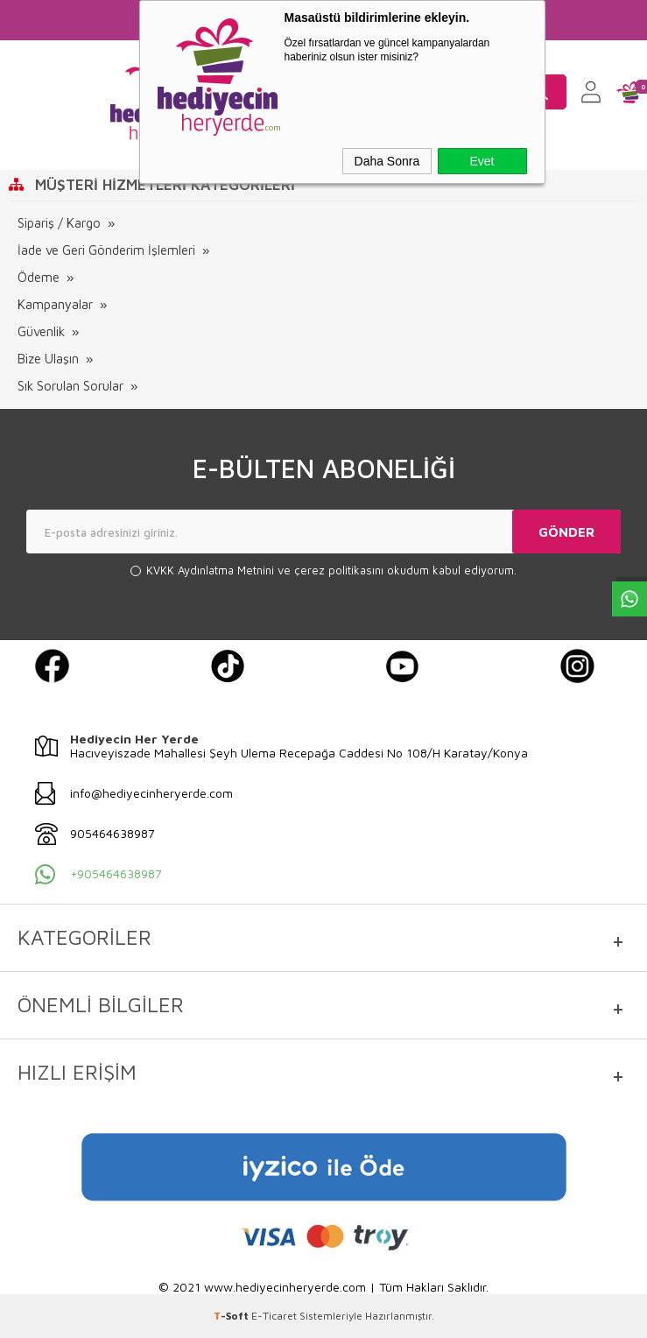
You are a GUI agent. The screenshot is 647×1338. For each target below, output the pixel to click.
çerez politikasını (340, 570)
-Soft (232, 1315)
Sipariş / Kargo (59, 222)
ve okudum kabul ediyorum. (331, 570)
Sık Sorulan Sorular (70, 385)
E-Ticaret (274, 1315)
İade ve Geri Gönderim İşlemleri (106, 250)
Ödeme (39, 277)
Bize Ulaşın (48, 358)
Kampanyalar (55, 304)
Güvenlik (41, 331)
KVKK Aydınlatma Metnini (212, 570)
